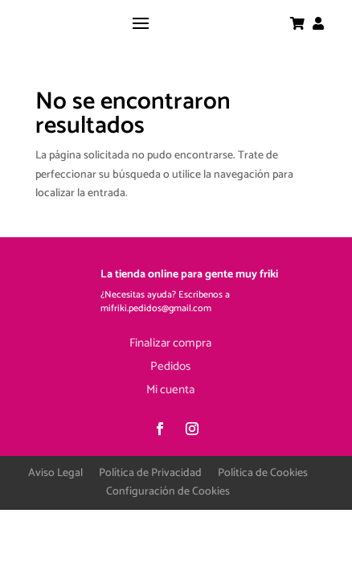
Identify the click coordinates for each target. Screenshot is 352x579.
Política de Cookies (263, 473)
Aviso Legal (55, 473)
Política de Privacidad (150, 473)
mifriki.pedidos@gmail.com (155, 308)
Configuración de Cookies (168, 491)
